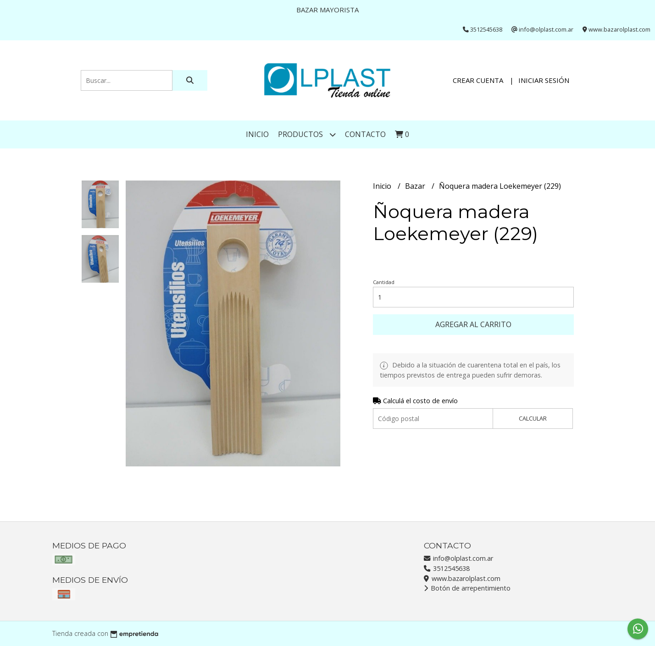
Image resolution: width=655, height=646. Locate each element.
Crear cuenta (478, 80)
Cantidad (383, 282)
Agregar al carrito (473, 324)
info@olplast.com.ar (458, 558)
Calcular (533, 418)
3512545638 (447, 568)
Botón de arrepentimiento (467, 588)
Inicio (257, 134)
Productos (307, 134)
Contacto (365, 134)
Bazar (416, 186)
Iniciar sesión (543, 80)
